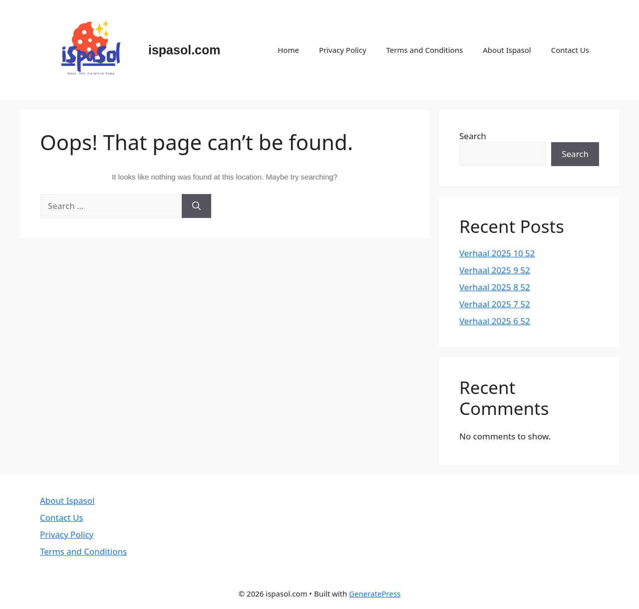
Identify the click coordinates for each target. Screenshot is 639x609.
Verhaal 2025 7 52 (494, 304)
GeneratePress (374, 594)
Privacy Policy (342, 50)
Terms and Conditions (424, 50)
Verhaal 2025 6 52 (494, 321)
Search (472, 136)
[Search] (196, 206)
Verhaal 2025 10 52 (497, 253)
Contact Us (570, 50)
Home (288, 50)
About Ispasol (507, 50)
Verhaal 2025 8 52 (494, 287)
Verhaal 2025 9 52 (494, 270)
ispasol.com (184, 50)
